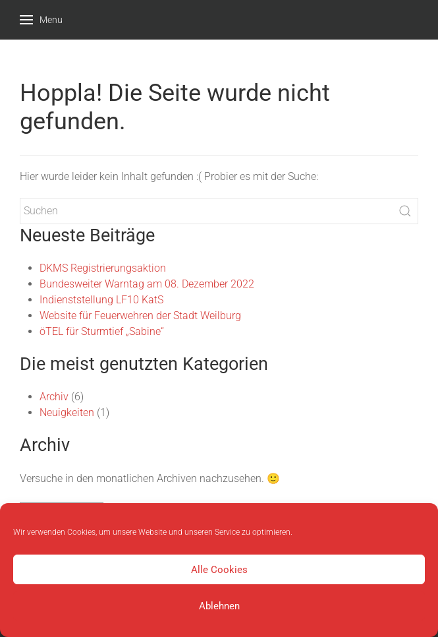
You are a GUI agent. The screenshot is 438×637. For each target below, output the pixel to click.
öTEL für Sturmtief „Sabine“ (102, 331)
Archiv (54, 396)
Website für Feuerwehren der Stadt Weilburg (140, 315)
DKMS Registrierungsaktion (103, 268)
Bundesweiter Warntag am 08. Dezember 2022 (147, 284)
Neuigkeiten (67, 412)
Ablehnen (219, 606)
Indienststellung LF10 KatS (101, 299)
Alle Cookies (219, 570)
